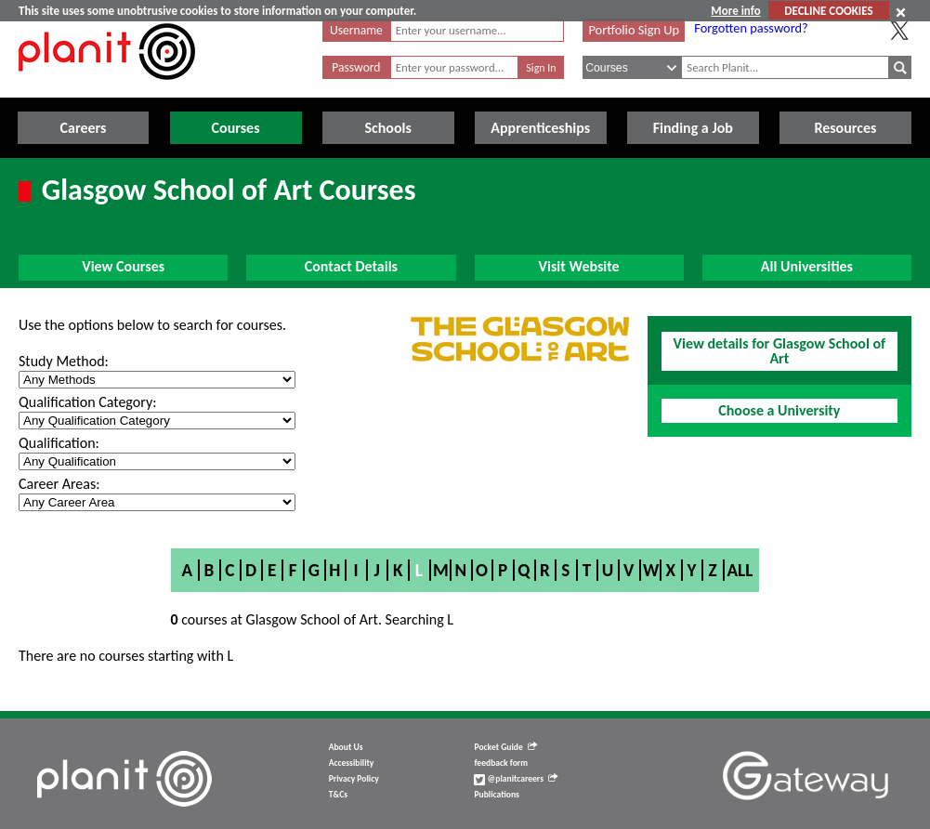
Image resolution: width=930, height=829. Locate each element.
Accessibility (351, 763)
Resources (845, 128)
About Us (346, 747)
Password (356, 67)
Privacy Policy (354, 778)
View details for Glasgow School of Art (780, 351)
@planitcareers (515, 778)
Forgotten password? (750, 28)
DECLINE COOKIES (828, 11)
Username (356, 30)
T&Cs (338, 794)
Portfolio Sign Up (633, 29)
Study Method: (64, 361)
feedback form (501, 763)
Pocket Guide (505, 747)
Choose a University (779, 410)
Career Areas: (59, 484)
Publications (496, 794)
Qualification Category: (87, 402)
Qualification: (59, 443)
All (740, 570)
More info (735, 11)
